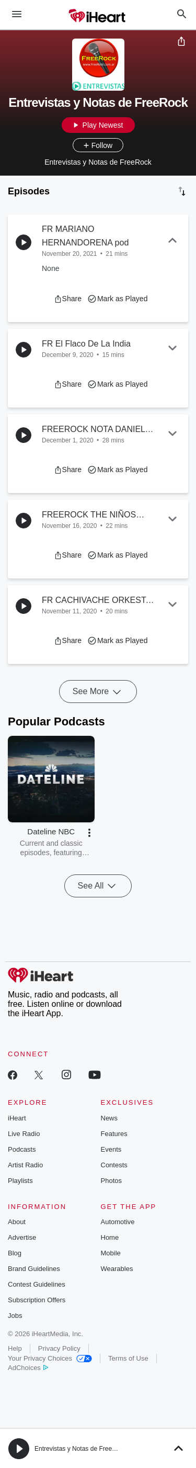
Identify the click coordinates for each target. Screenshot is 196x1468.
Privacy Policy (59, 1348)
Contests (114, 1165)
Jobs (15, 1315)
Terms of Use (128, 1358)
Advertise (22, 1237)
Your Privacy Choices (50, 1358)
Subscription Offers (36, 1300)
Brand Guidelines (34, 1269)
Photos (111, 1181)
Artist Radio (25, 1165)
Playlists (20, 1181)
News (109, 1118)
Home (110, 1237)
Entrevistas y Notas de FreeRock (80, 1448)
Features (114, 1134)
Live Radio (24, 1134)
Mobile (111, 1253)
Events (111, 1149)
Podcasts (22, 1149)
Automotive (118, 1222)
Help (15, 1348)
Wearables (117, 1269)
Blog (14, 1253)
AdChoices (28, 1368)
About (17, 1222)
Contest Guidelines (36, 1284)
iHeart (17, 1118)
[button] (68, 298)
